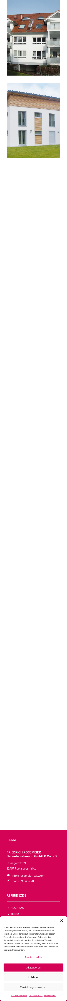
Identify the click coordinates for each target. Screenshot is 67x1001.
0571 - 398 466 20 (23, 881)
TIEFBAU (16, 914)
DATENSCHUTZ (36, 995)
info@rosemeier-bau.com (28, 875)
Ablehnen (33, 977)
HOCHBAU (17, 908)
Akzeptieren (33, 967)
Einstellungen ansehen (33, 987)
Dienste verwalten (33, 957)
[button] (61, 920)
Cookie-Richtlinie (19, 995)
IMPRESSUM (50, 995)
